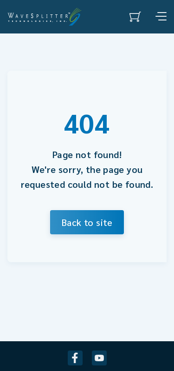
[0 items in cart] (135, 17)
